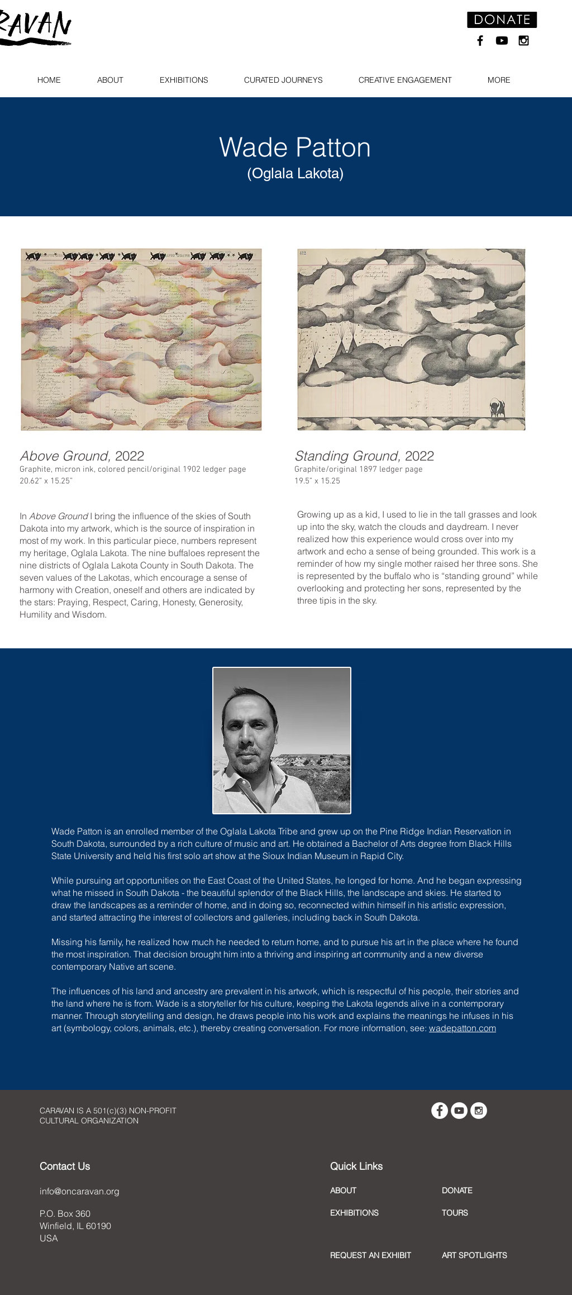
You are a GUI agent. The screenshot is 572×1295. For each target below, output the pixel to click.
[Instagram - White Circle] (478, 1110)
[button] (114, 80)
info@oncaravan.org (80, 1191)
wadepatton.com (462, 1027)
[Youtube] (502, 41)
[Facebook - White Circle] (439, 1110)
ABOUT (343, 1190)
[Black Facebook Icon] (480, 41)
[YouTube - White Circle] (459, 1110)
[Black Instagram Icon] (524, 41)
